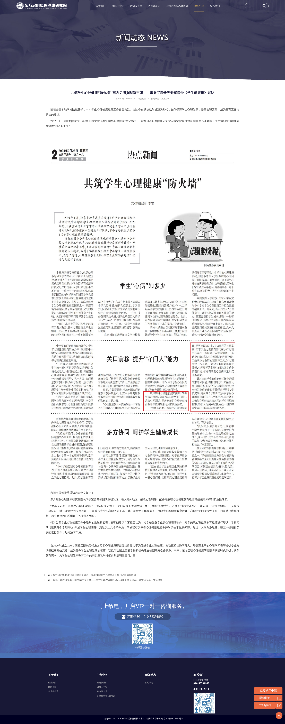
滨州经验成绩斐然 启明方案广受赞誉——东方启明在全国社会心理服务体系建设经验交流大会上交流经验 (108, 580)
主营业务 (102, 674)
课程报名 (265, 698)
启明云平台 (136, 6)
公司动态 (149, 682)
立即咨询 (265, 705)
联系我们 (215, 6)
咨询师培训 (154, 6)
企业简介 (52, 682)
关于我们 (100, 6)
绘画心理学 (118, 6)
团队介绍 (52, 687)
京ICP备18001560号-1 (173, 718)
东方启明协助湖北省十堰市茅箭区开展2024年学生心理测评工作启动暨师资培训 (94, 575)
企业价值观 (53, 691)
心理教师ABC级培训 (177, 6)
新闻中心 (199, 6)
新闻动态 (150, 674)
